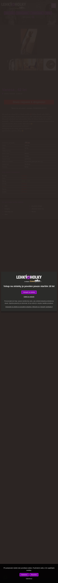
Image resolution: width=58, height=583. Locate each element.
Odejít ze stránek (29, 297)
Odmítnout (29, 578)
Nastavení (24, 574)
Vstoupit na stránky (29, 292)
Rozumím (34, 574)
